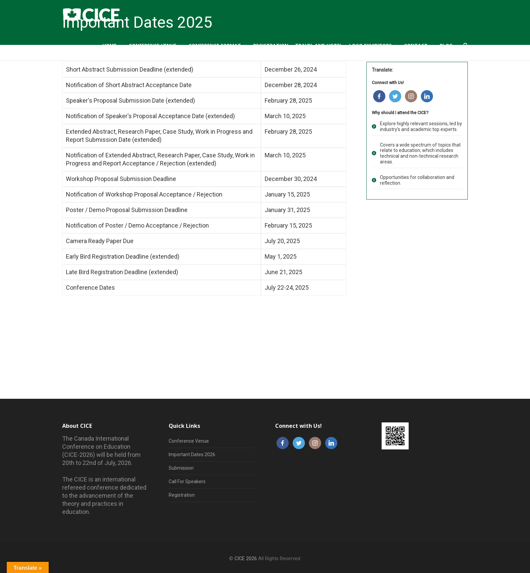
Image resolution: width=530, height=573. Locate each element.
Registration (182, 495)
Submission (181, 468)
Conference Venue (189, 441)
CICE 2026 (246, 559)
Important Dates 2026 (192, 454)
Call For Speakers (187, 481)
